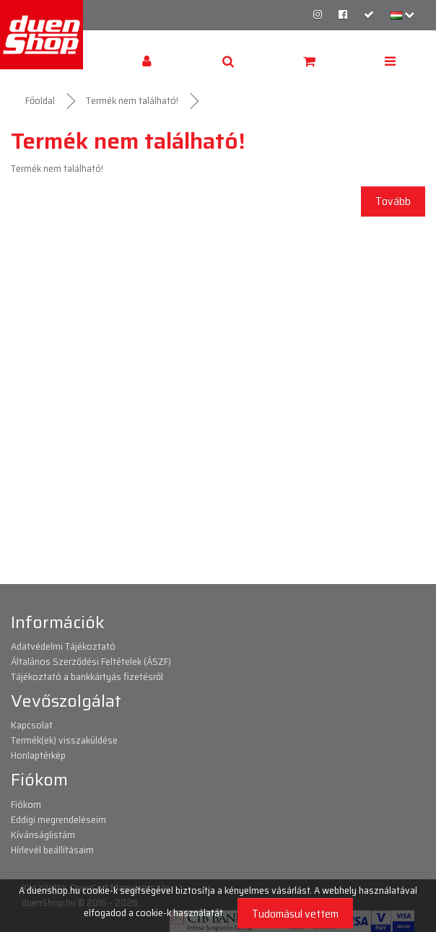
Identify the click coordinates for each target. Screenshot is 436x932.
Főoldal (40, 100)
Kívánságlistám (43, 834)
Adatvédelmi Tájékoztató (63, 646)
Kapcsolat (32, 725)
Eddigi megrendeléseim (58, 819)
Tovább (393, 201)
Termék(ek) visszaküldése (64, 740)
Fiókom (26, 804)
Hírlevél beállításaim (52, 850)
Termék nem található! (132, 100)
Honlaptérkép (38, 755)
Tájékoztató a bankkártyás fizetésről (87, 676)
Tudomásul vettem (295, 914)
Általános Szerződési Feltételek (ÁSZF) (91, 661)
